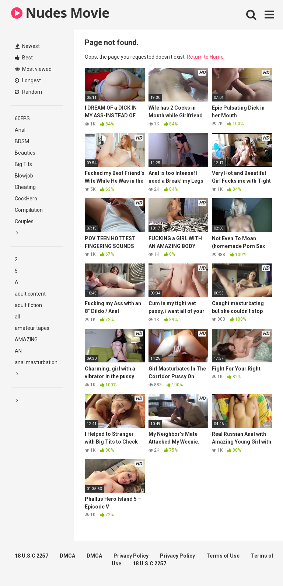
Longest (28, 80)
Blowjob (24, 176)
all (17, 317)
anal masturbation (36, 362)
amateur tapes (32, 328)
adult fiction (28, 305)
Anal (20, 130)
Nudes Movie (60, 13)
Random (28, 92)
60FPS (22, 118)
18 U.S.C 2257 (31, 556)
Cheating (25, 187)
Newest (27, 46)
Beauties (25, 153)
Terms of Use (223, 556)
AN (18, 351)
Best (24, 58)
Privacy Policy (131, 556)
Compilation (29, 210)
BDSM (22, 141)
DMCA (67, 556)
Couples (24, 221)
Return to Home (205, 57)
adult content (30, 294)
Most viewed (33, 69)
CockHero (26, 198)
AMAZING (26, 339)
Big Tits (23, 164)
